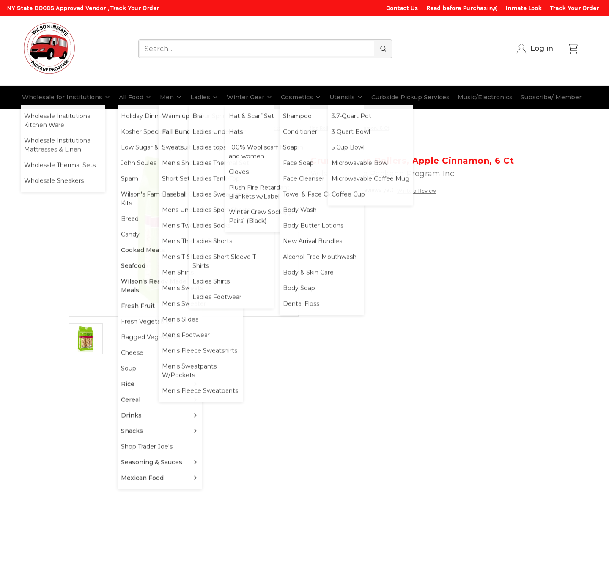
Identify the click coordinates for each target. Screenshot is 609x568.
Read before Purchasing (461, 8)
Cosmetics (301, 97)
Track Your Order (134, 8)
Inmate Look (523, 8)
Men (171, 97)
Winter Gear (250, 97)
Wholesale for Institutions (66, 97)
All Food (135, 97)
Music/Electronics (485, 97)
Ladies (204, 97)
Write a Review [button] (416, 190)
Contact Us (402, 8)
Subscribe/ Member (551, 97)
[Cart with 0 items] (573, 48)
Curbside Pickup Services (410, 97)
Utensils (346, 97)
